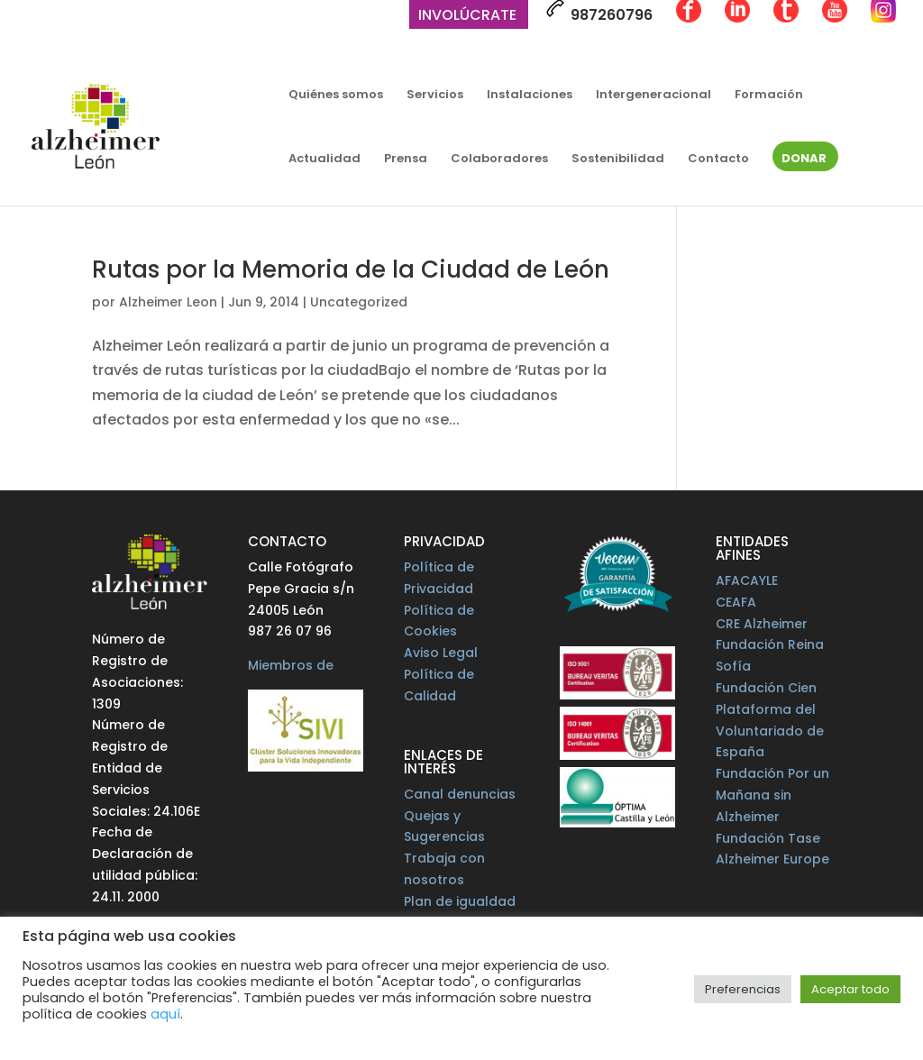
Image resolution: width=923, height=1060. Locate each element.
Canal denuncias (460, 794)
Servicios (435, 95)
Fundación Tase (768, 838)
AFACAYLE (747, 580)
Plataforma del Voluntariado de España (770, 731)
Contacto (718, 159)
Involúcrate (467, 16)
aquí (165, 1014)
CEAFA (736, 602)
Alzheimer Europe (772, 859)
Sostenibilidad (617, 159)
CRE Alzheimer (762, 624)
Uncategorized (358, 302)
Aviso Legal (441, 653)
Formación (769, 95)
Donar (804, 159)
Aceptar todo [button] (850, 989)
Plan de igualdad (460, 901)
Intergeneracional (653, 95)
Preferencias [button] (743, 989)
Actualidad (324, 159)
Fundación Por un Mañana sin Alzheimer (772, 795)
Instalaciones (529, 95)
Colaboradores (499, 159)
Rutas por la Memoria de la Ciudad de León (350, 269)
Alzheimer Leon (168, 302)
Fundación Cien (766, 688)
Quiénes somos (335, 95)
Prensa (405, 159)
